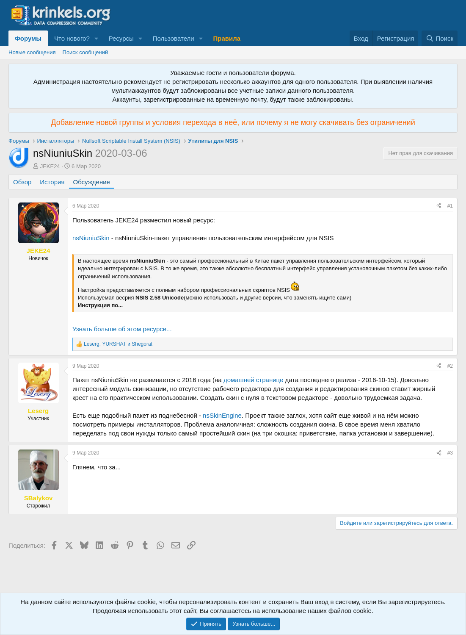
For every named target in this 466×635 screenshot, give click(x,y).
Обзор (22, 182)
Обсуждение (91, 182)
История (52, 182)
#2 (450, 366)
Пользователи (173, 38)
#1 (450, 206)
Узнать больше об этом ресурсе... (122, 329)
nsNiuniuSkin (91, 237)
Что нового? (72, 38)
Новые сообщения (32, 52)
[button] (96, 38)
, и (118, 344)
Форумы (28, 38)
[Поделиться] (438, 206)
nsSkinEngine (222, 415)
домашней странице (253, 379)
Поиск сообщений (85, 52)
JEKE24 (50, 166)
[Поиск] (440, 38)
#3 (450, 453)
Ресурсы (121, 38)
